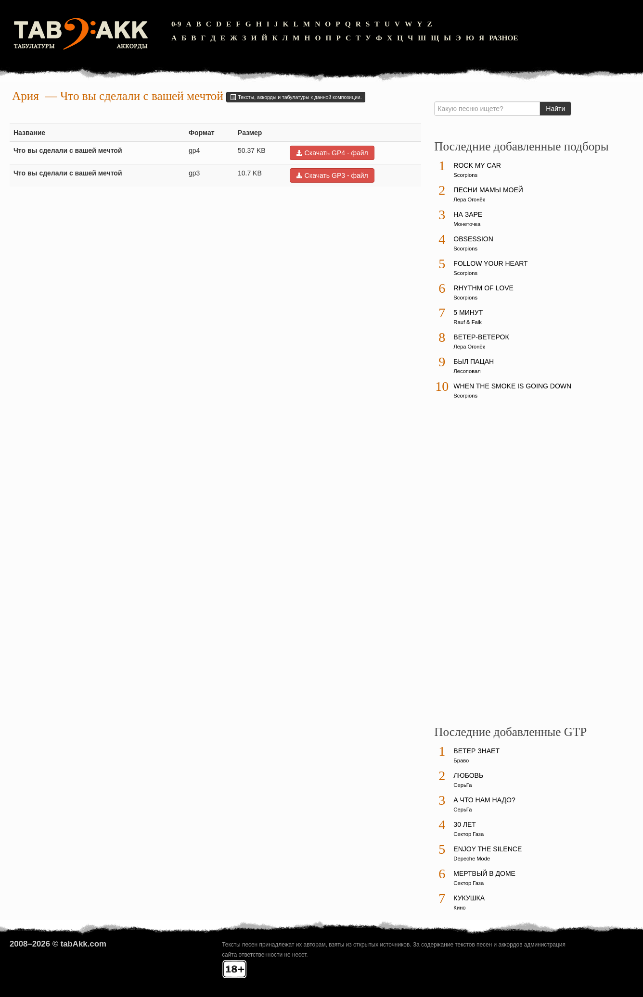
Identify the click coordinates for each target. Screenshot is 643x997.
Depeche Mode (471, 858)
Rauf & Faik (467, 322)
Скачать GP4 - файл (332, 153)
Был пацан (473, 361)
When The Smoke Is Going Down (512, 386)
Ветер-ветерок (481, 337)
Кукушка (469, 898)
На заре (467, 214)
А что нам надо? (484, 800)
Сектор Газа (468, 834)
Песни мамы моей (488, 190)
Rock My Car (477, 165)
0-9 (176, 24)
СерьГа (462, 785)
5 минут (468, 312)
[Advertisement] (506, 567)
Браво (461, 760)
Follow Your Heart (490, 263)
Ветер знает (476, 751)
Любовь (468, 775)
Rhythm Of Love (483, 288)
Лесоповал (466, 371)
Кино (459, 907)
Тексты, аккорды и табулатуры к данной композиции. (295, 97)
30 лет (464, 824)
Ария (25, 95)
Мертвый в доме (484, 873)
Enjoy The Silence (487, 849)
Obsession (473, 239)
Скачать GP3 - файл (332, 175)
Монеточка (466, 224)
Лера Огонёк (469, 199)
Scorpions (465, 175)
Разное (503, 38)
